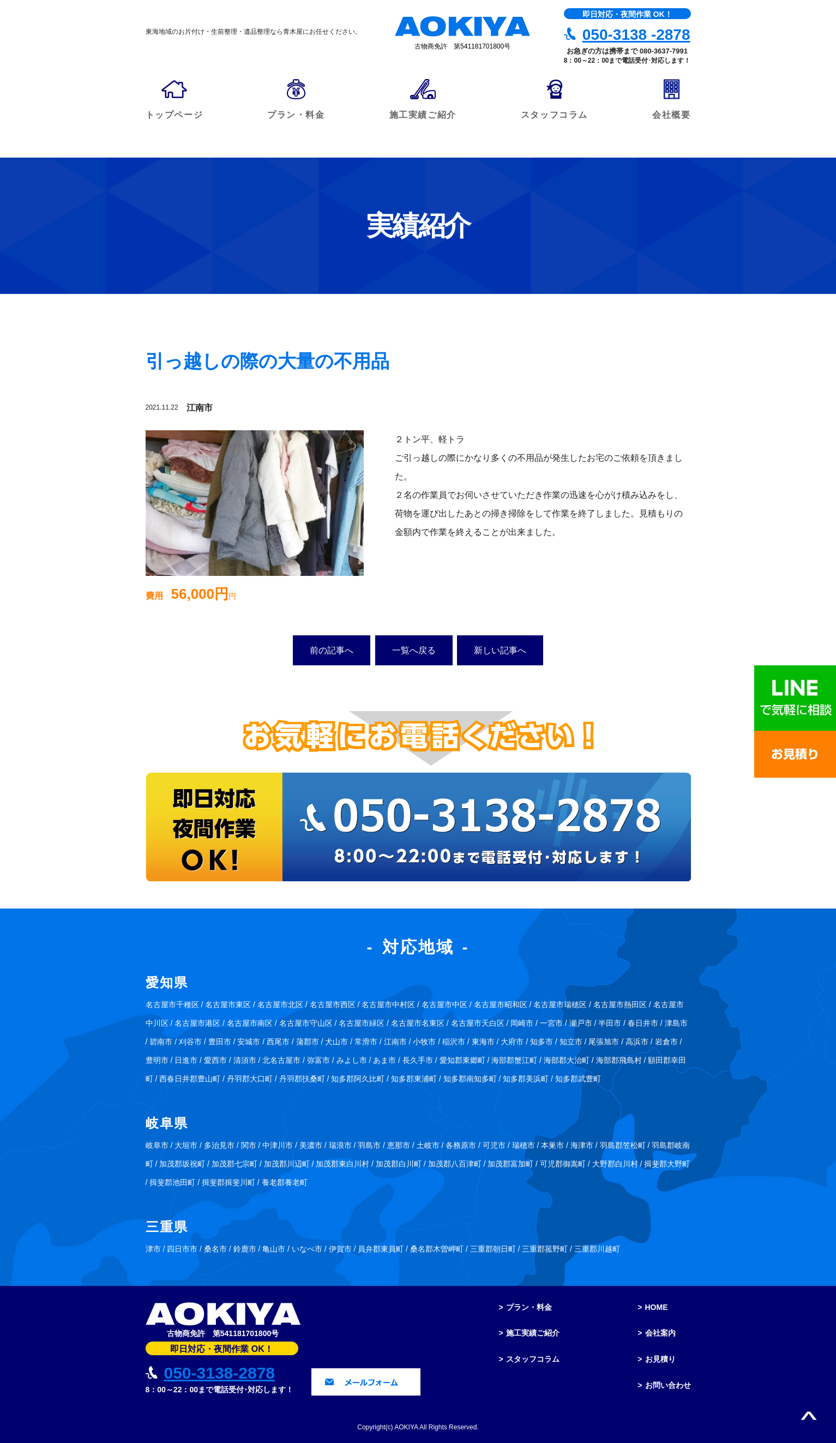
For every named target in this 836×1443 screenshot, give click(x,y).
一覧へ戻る (414, 650)
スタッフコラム (533, 1359)
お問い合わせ (668, 1385)
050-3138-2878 (219, 1373)
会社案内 (660, 1332)
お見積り (660, 1359)
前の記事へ (331, 650)
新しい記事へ (500, 650)
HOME (656, 1307)
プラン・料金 (529, 1307)
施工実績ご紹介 (533, 1332)
